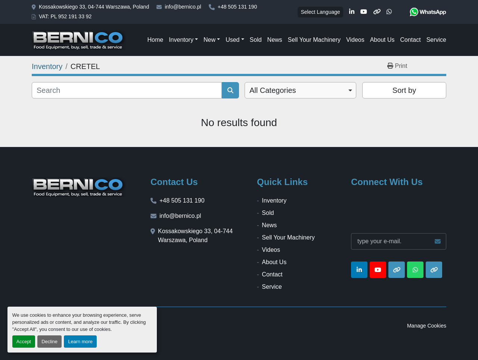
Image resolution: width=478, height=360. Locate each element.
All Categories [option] (272, 90)
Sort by (404, 90)
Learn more (80, 341)
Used (232, 40)
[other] (377, 11)
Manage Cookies (426, 326)
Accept (23, 341)
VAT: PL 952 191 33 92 (65, 16)
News (274, 40)
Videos (355, 40)
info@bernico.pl (183, 7)
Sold (256, 40)
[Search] (127, 90)
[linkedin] (351, 11)
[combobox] (300, 90)
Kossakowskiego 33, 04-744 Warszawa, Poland (94, 7)
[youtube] (363, 11)
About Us (382, 40)
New (209, 40)
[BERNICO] (79, 187)
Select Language (320, 12)
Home (155, 40)
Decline (49, 341)
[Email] (398, 241)
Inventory (181, 40)
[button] (183, 39)
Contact (410, 40)
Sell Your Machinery (314, 40)
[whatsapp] (389, 11)
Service (436, 40)
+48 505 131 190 (237, 7)
